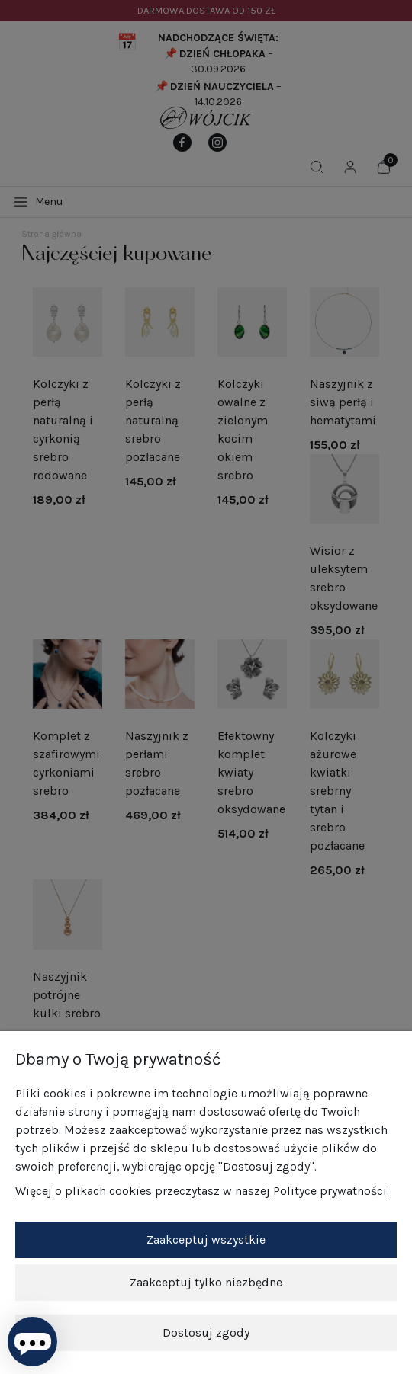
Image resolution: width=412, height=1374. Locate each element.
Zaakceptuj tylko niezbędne (206, 1282)
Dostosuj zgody (206, 1332)
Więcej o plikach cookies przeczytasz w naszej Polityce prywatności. (202, 1190)
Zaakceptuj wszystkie (206, 1239)
